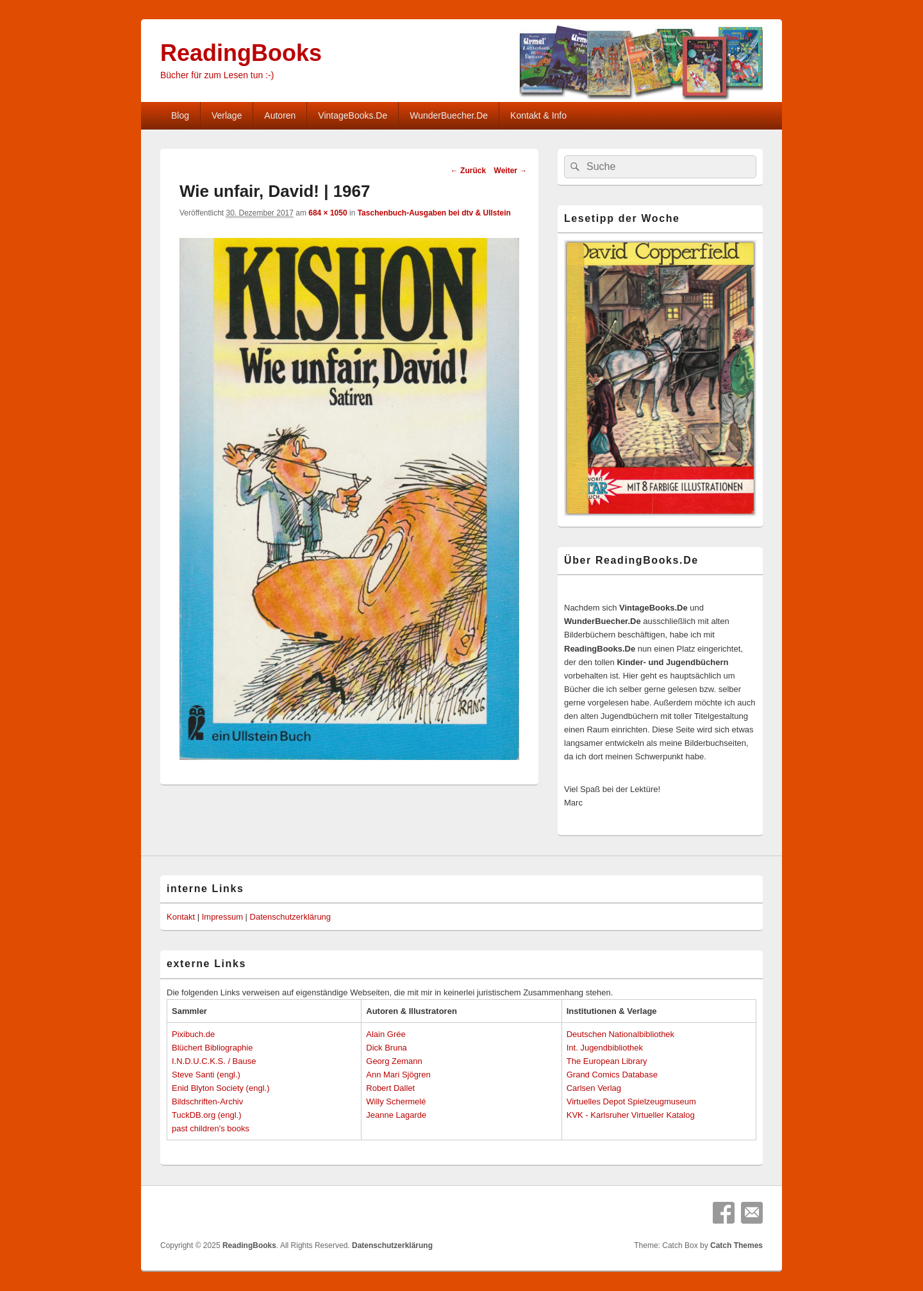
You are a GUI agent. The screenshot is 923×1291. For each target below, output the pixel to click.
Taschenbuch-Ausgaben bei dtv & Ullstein (434, 212)
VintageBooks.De (352, 115)
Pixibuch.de (193, 1034)
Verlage (227, 115)
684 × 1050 (327, 212)
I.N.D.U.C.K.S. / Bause (214, 1061)
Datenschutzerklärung (290, 917)
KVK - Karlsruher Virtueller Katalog (631, 1115)
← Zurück (468, 170)
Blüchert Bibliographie (212, 1047)
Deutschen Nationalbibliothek (620, 1034)
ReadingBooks (241, 53)
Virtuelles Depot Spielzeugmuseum (631, 1101)
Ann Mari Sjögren (398, 1074)
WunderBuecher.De (449, 115)
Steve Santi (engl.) (206, 1074)
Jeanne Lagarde (396, 1115)
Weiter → (511, 170)
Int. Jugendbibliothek (605, 1047)
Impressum (222, 917)
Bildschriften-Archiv (207, 1101)
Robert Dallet (390, 1088)
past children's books (210, 1128)
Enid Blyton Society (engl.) (220, 1088)
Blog (180, 115)
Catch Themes (736, 1245)
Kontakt (181, 917)
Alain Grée (385, 1034)
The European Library (607, 1061)
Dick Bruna (386, 1047)
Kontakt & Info (538, 115)
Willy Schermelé (396, 1101)
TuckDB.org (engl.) (207, 1115)
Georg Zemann (394, 1061)
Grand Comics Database (612, 1074)
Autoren (279, 115)
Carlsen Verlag (594, 1088)
